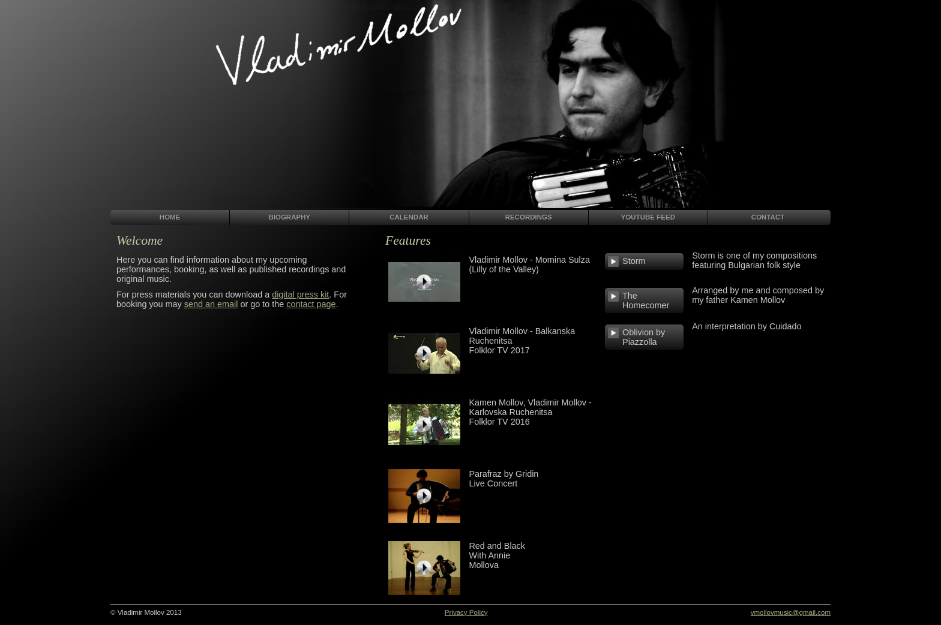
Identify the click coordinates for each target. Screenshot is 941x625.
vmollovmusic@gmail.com (791, 612)
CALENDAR (408, 217)
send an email (211, 304)
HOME (170, 217)
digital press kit (300, 294)
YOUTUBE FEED (648, 217)
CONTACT (767, 217)
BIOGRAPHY (289, 217)
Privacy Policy (466, 612)
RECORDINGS (528, 217)
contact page (310, 304)
